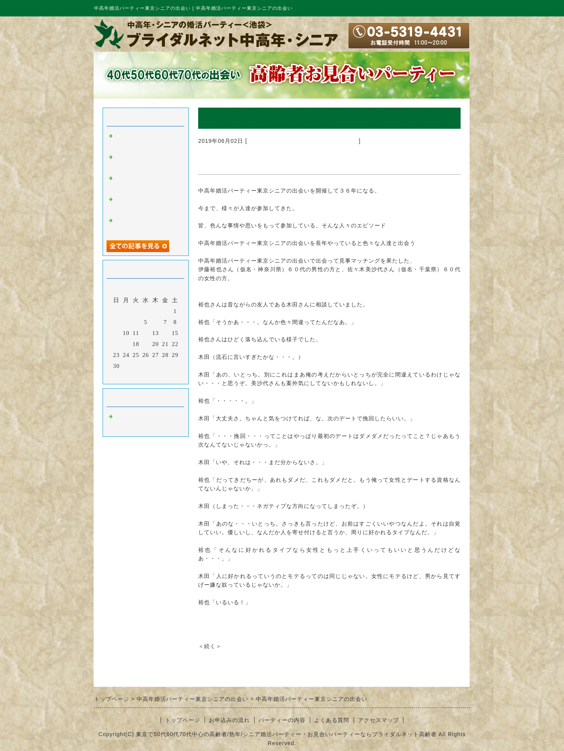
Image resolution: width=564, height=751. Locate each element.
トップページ (182, 720)
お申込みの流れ (229, 720)
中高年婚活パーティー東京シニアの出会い (303, 141)
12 (146, 333)
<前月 (129, 376)
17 (126, 344)
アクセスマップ (378, 720)
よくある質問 (331, 720)
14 (165, 333)
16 (116, 344)
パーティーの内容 (282, 720)
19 (146, 344)
